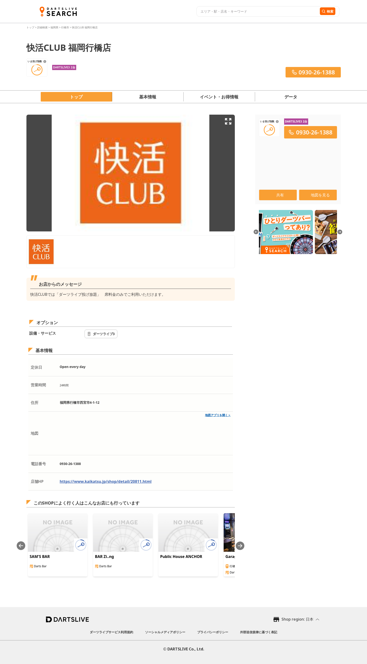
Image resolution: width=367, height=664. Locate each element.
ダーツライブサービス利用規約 (111, 632)
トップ (30, 27)
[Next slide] (240, 545)
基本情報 (147, 97)
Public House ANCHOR (181, 556)
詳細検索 (42, 27)
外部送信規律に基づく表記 (258, 632)
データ (290, 97)
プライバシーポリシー (212, 632)
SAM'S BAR (40, 556)
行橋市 (65, 27)
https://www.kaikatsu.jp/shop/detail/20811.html (106, 481)
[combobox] (258, 11)
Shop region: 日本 (297, 619)
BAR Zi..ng (104, 556)
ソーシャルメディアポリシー (165, 632)
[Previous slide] (21, 545)
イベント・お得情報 (219, 97)
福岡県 (54, 27)
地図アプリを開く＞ (218, 415)
